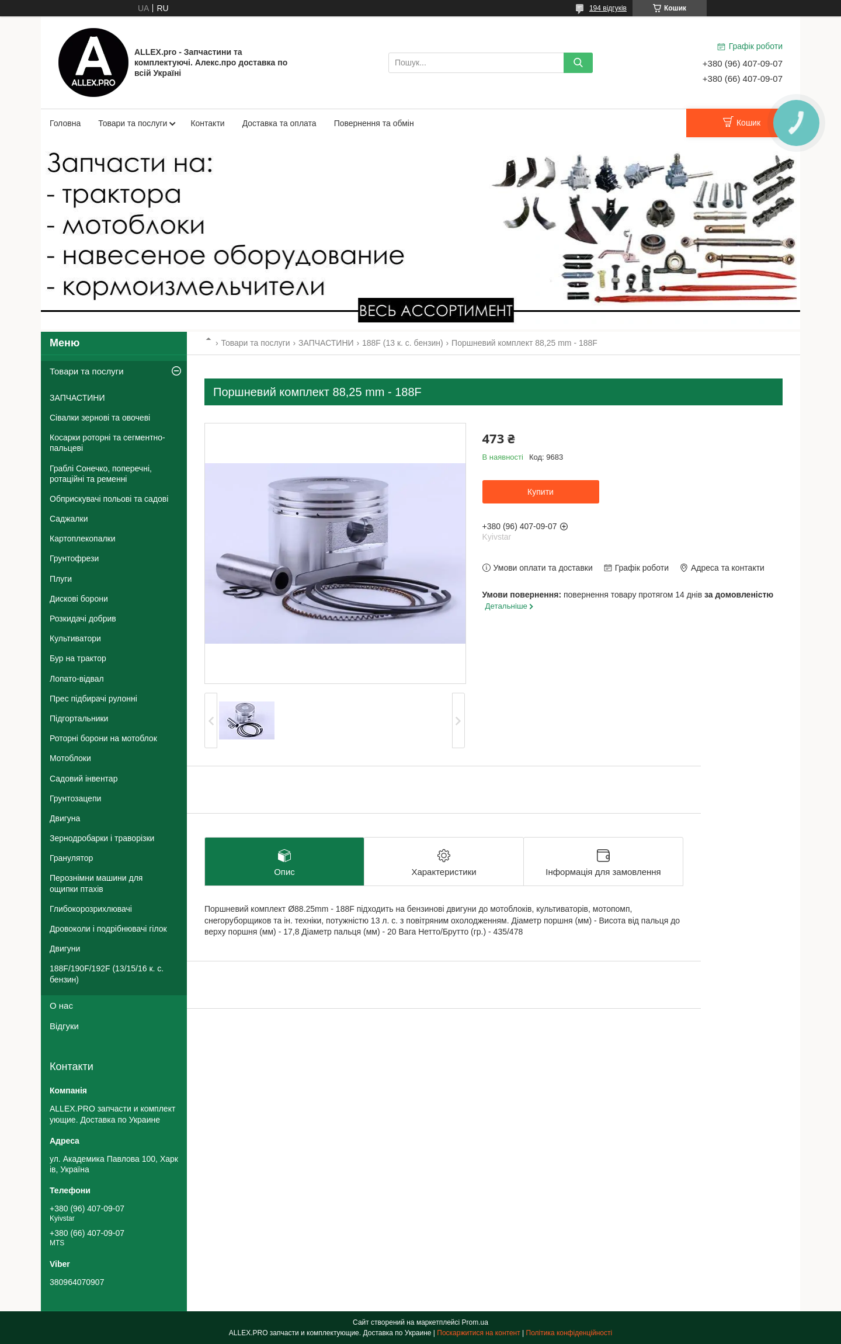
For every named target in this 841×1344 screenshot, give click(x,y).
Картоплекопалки (83, 538)
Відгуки (64, 1026)
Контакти (207, 123)
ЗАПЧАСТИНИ (326, 343)
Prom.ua (475, 1322)
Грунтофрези (74, 558)
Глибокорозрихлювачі (91, 909)
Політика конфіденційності (569, 1333)
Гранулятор (71, 858)
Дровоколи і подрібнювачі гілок (108, 928)
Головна (65, 123)
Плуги (61, 579)
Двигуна (65, 818)
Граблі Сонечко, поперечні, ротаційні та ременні (101, 474)
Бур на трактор (78, 658)
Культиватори (75, 638)
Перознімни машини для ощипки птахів (96, 883)
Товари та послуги (132, 123)
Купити (540, 491)
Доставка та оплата (279, 123)
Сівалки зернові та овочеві (100, 417)
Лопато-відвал (77, 678)
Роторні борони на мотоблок (103, 738)
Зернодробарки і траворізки (102, 838)
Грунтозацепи (75, 798)
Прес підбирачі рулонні (93, 698)
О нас (61, 1005)
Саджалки (69, 518)
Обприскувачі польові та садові (109, 498)
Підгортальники (79, 718)
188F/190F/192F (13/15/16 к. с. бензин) (107, 974)
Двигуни (65, 948)
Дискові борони (79, 598)
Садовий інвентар (83, 778)
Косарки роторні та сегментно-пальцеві (107, 443)
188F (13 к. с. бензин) (402, 343)
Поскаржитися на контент (478, 1333)
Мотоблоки (70, 758)
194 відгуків (608, 8)
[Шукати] (578, 63)
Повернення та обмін (374, 123)
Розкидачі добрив (83, 618)
